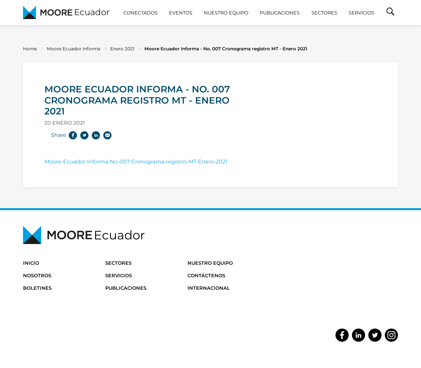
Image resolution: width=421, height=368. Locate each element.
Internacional (208, 288)
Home (30, 48)
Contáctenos (206, 276)
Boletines (37, 288)
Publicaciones (280, 13)
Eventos (180, 13)
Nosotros (37, 276)
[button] (390, 12)
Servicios (361, 13)
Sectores (324, 13)
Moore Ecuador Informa (73, 48)
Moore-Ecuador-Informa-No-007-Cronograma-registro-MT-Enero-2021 (135, 162)
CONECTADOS (140, 13)
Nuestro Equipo (226, 13)
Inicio (31, 263)
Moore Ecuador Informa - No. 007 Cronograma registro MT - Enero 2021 (225, 48)
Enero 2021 (122, 48)
